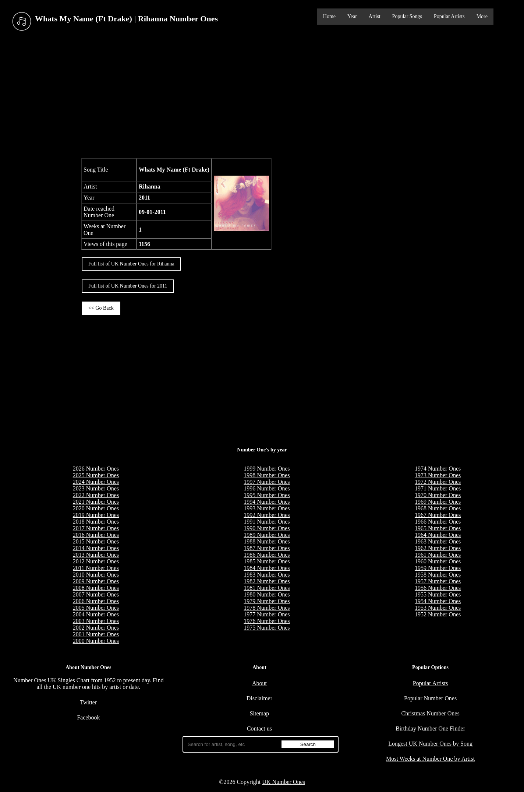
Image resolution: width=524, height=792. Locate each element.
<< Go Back (101, 308)
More (482, 16)
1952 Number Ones (438, 614)
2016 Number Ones (96, 535)
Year (352, 16)
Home (329, 16)
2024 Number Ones (96, 482)
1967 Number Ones (438, 515)
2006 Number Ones (96, 601)
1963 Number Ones (438, 541)
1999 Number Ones (267, 468)
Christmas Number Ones (430, 713)
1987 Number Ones (267, 548)
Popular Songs (407, 16)
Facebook (88, 717)
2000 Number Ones (96, 641)
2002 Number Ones (96, 627)
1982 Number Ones (267, 581)
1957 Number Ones (438, 581)
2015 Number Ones (96, 541)
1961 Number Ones (438, 555)
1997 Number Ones (267, 482)
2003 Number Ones (96, 621)
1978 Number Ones (267, 608)
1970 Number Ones (438, 495)
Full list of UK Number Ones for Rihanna (131, 264)
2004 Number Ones (96, 614)
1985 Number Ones (267, 561)
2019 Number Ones (96, 515)
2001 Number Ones (96, 634)
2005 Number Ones (96, 608)
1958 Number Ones (438, 574)
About (259, 683)
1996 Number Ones (267, 488)
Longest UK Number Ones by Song (430, 743)
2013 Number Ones (96, 555)
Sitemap (259, 713)
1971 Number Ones (438, 488)
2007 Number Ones (96, 594)
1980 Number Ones (267, 594)
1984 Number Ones (267, 568)
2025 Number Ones (96, 475)
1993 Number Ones (267, 508)
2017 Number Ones (96, 528)
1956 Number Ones (438, 588)
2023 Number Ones (96, 488)
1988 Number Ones (267, 541)
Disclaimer (259, 698)
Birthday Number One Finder (430, 728)
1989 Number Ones (267, 535)
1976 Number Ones (267, 621)
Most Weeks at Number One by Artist (430, 759)
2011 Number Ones (96, 568)
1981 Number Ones (267, 588)
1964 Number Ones (438, 535)
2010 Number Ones (96, 574)
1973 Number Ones (438, 475)
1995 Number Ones (267, 495)
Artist (374, 16)
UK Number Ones (283, 782)
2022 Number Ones (96, 495)
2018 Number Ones (96, 521)
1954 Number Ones (438, 601)
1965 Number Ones (438, 528)
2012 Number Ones (96, 561)
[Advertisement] (262, 95)
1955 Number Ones (438, 594)
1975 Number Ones (267, 627)
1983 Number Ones (267, 574)
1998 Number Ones (267, 475)
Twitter (88, 702)
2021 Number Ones (96, 502)
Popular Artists (449, 16)
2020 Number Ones (96, 508)
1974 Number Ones (438, 468)
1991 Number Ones (267, 521)
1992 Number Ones (267, 515)
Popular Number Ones (430, 698)
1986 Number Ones (267, 555)
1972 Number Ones (438, 482)
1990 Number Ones (267, 528)
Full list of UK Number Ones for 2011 (127, 286)
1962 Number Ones (438, 548)
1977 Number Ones (267, 614)
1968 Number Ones (438, 508)
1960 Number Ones (438, 561)
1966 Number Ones (438, 521)
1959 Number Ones (438, 568)
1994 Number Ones (267, 502)
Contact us (259, 728)
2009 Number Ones (96, 581)
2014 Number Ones (96, 548)
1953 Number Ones (438, 608)
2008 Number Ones (96, 588)
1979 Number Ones (267, 601)
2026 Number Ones (96, 468)
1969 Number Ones (438, 502)
